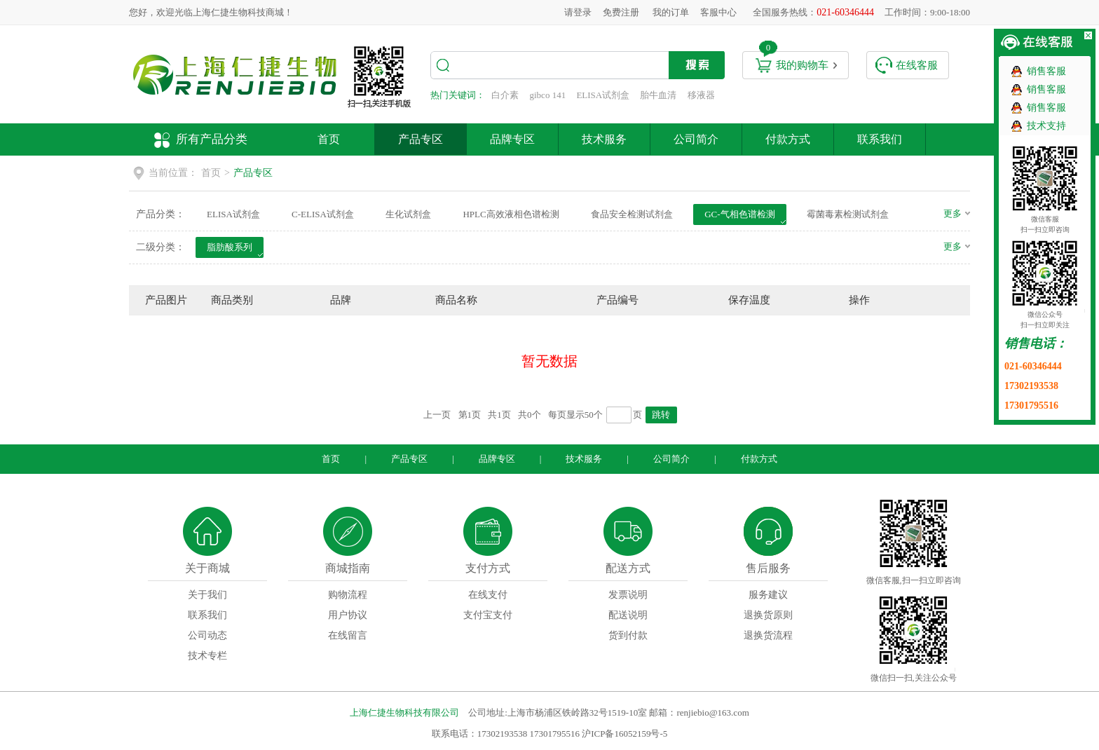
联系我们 (879, 139)
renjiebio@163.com (712, 712)
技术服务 (604, 139)
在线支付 (487, 594)
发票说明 (628, 594)
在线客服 (917, 65)
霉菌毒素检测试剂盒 (848, 214)
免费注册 (621, 12)
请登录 (578, 12)
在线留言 (347, 635)
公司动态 (207, 635)
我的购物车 (802, 65)
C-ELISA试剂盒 (323, 214)
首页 (329, 139)
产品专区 (420, 139)
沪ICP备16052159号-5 (624, 733)
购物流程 (347, 594)
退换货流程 (768, 635)
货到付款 (628, 635)
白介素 (505, 95)
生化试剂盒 (408, 214)
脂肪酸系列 (229, 247)
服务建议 (768, 594)
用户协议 (347, 615)
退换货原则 (768, 615)
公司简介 (696, 139)
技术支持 (1046, 126)
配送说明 (628, 615)
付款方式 (787, 139)
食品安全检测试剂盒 (632, 214)
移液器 (701, 95)
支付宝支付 (487, 615)
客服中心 (718, 12)
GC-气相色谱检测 (739, 214)
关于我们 (207, 594)
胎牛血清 (658, 95)
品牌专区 (512, 139)
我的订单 (671, 12)
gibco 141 (548, 95)
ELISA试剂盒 (602, 95)
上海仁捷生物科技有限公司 (404, 712)
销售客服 (1046, 71)
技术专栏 (207, 655)
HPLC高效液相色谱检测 (511, 214)
